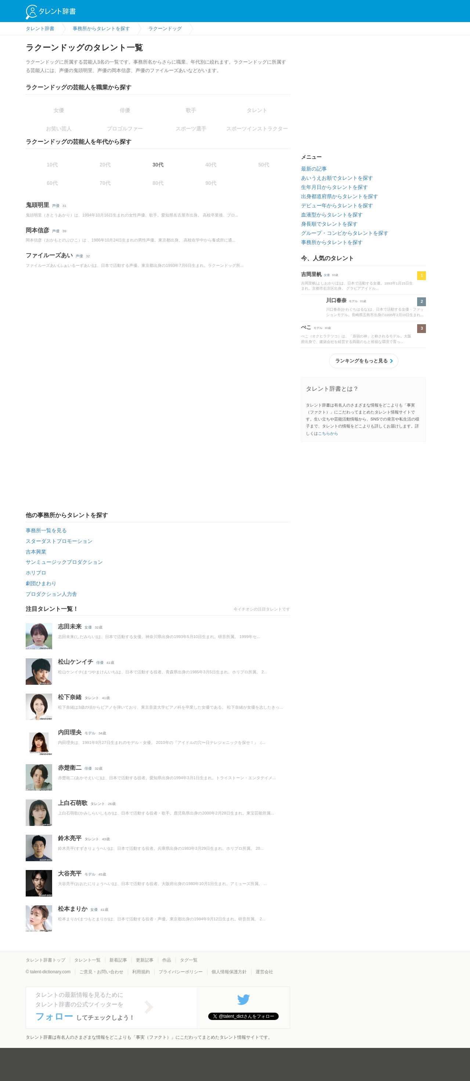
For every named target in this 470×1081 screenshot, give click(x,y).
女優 (88, 627)
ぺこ (306, 327)
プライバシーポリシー (181, 971)
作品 (166, 960)
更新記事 (144, 960)
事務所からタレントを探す (332, 242)
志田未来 (70, 626)
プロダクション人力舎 (51, 594)
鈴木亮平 (70, 838)
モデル (89, 733)
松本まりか (72, 909)
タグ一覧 (189, 960)
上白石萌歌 (72, 803)
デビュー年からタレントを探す (337, 205)
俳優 (100, 663)
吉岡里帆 (311, 274)
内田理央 (70, 732)
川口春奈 (336, 300)
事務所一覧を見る (46, 530)
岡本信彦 (37, 230)
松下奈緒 (70, 697)
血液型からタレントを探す (332, 215)
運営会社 (264, 971)
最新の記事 (314, 169)
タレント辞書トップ (45, 960)
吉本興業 (36, 552)
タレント (91, 698)
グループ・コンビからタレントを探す (344, 233)
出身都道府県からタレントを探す (339, 196)
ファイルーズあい (49, 255)
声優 (55, 206)
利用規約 (141, 971)
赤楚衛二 (70, 768)
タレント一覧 (87, 960)
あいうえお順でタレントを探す (337, 178)
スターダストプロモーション (59, 541)
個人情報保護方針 (229, 971)
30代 (157, 165)
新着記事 (118, 960)
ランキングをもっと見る (361, 361)
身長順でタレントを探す (329, 224)
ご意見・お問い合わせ (101, 971)
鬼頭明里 (37, 205)
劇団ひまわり (41, 583)
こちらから (328, 433)
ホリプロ (36, 573)
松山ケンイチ (75, 662)
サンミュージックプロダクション (64, 562)
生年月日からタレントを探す (334, 187)
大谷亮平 (70, 873)
